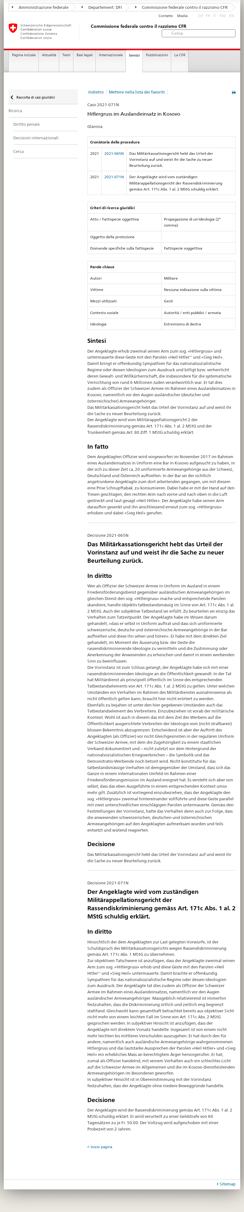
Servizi (134, 55)
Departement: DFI (102, 7)
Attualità (49, 55)
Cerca (18, 151)
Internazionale (111, 55)
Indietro (96, 91)
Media (182, 16)
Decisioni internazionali (36, 137)
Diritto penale (26, 124)
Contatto (166, 16)
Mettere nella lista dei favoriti (137, 91)
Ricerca (15, 110)
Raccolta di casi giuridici (35, 97)
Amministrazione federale (40, 7)
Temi (66, 55)
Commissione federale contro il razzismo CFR (181, 7)
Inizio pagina (101, 1147)
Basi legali (85, 55)
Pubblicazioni (157, 55)
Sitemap (227, 1183)
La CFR (179, 55)
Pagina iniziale (24, 55)
